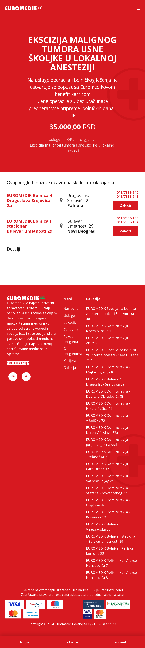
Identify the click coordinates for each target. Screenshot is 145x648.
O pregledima (72, 351)
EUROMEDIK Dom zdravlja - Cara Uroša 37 (108, 466)
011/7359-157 (127, 222)
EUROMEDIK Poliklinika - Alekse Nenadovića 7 (111, 563)
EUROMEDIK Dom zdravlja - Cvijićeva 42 (108, 502)
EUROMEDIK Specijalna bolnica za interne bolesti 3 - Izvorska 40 (111, 313)
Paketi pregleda (70, 339)
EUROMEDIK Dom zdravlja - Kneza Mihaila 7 (108, 328)
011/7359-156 (127, 218)
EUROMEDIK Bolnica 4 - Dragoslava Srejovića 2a (105, 381)
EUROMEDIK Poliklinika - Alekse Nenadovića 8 (111, 575)
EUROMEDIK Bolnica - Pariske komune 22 (109, 551)
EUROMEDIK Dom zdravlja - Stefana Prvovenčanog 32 (108, 490)
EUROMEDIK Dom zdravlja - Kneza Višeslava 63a (108, 430)
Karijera (69, 360)
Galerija (69, 367)
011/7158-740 (127, 193)
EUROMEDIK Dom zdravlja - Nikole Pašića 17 (108, 406)
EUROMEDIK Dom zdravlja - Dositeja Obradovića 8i (108, 394)
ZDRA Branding (104, 624)
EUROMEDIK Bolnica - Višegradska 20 (103, 527)
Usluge (24, 642)
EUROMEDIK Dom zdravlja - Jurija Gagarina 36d (108, 442)
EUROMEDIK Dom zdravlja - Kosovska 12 (108, 514)
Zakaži (125, 205)
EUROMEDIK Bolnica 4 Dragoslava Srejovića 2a (29, 200)
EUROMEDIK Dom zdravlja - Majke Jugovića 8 (108, 369)
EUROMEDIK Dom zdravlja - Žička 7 (108, 340)
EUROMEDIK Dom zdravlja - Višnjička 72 (108, 418)
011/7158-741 (127, 197)
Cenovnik (120, 642)
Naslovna (70, 308)
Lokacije (72, 642)
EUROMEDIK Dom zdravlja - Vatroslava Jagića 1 (108, 478)
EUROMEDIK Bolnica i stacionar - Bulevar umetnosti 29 (111, 539)
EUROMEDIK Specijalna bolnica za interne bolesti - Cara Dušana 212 (112, 355)
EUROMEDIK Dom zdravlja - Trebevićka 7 (108, 454)
